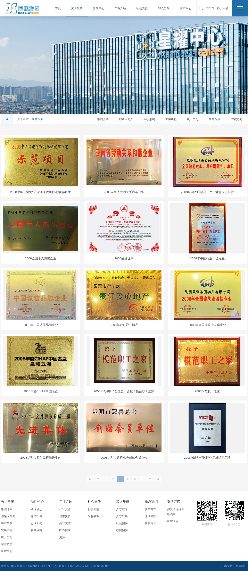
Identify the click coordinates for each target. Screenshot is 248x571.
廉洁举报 (150, 516)
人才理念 (122, 509)
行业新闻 (36, 523)
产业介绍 (120, 8)
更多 (62, 537)
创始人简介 (126, 119)
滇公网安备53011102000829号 (90, 566)
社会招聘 (122, 523)
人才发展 (122, 516)
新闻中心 (98, 8)
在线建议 (150, 523)
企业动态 (36, 509)
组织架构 (149, 119)
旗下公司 (192, 119)
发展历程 (171, 119)
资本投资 (65, 516)
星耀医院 (173, 521)
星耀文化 (236, 119)
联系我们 (185, 8)
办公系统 (223, 8)
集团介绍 (103, 119)
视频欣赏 (36, 530)
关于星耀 (77, 8)
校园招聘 (122, 530)
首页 (58, 8)
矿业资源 (65, 509)
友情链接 (173, 501)
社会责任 (142, 8)
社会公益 (93, 509)
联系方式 (150, 509)
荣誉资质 (37, 119)
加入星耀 (164, 8)
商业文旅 (65, 523)
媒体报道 (36, 516)
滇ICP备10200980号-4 (55, 566)
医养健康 (65, 530)
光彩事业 (93, 516)
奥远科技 (241, 566)
